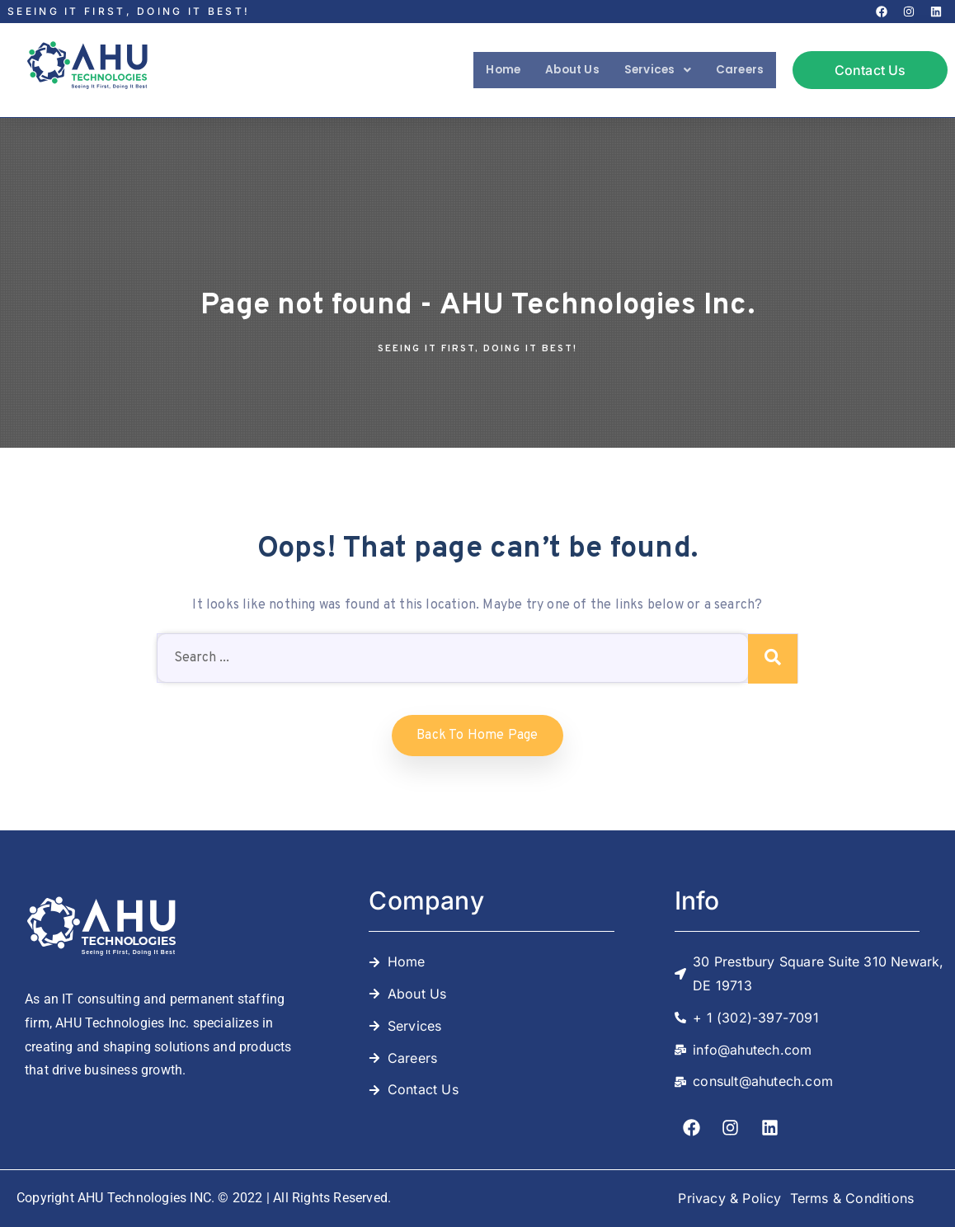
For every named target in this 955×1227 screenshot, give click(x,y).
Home (475, 69)
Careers (736, 69)
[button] (645, 70)
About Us (551, 69)
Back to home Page (477, 735)
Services (645, 69)
